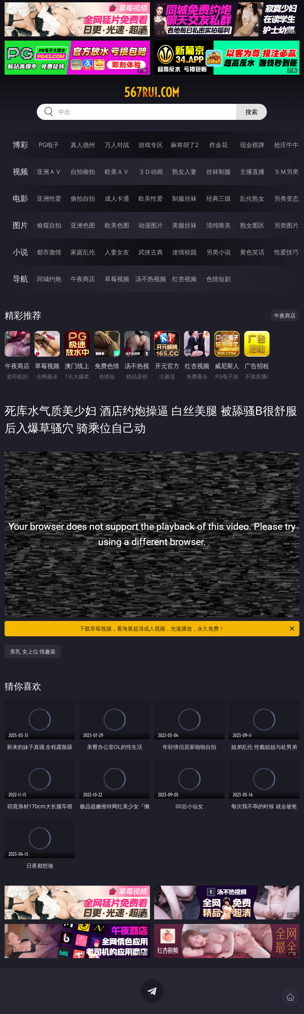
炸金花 (218, 145)
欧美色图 (117, 225)
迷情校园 (184, 252)
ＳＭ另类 (286, 171)
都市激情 (49, 252)
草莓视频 (117, 279)
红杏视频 (184, 279)
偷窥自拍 (49, 225)
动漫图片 (150, 225)
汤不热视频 (150, 279)
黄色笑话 (252, 252)
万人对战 (117, 145)
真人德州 (83, 145)
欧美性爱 (150, 198)
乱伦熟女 (252, 198)
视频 (20, 171)
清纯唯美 (218, 225)
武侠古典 (150, 252)
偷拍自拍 (83, 198)
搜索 (251, 112)
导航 (20, 279)
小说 (20, 252)
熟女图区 (252, 225)
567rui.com (151, 92)
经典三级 (218, 198)
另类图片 (286, 225)
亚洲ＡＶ (49, 171)
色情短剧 (218, 279)
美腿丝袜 (184, 225)
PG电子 (49, 145)
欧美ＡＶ (117, 171)
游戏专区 (150, 145)
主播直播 (252, 171)
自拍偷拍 (83, 171)
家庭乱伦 (83, 252)
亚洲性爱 (49, 198)
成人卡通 (117, 198)
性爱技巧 (286, 252)
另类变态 (286, 198)
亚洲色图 (83, 225)
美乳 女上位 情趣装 (33, 651)
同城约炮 (49, 279)
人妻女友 (117, 252)
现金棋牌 (252, 145)
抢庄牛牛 (286, 145)
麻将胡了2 (185, 145)
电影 (20, 198)
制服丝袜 (184, 198)
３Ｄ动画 (150, 171)
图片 (20, 225)
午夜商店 (83, 279)
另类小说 (218, 252)
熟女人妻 (184, 171)
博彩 (20, 144)
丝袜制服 (218, 171)
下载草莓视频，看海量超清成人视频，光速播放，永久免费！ (187, 628)
